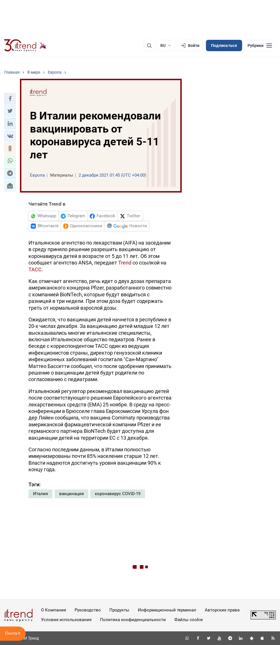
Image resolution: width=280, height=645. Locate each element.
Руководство (88, 610)
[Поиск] (149, 45)
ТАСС (35, 269)
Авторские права (222, 610)
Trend (124, 263)
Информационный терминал (167, 610)
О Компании (53, 610)
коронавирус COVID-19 (117, 493)
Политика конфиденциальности (133, 619)
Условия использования (66, 619)
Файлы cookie (188, 619)
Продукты (119, 610)
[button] (10, 98)
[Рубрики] (260, 45)
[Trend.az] (25, 45)
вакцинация (71, 493)
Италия (40, 493)
